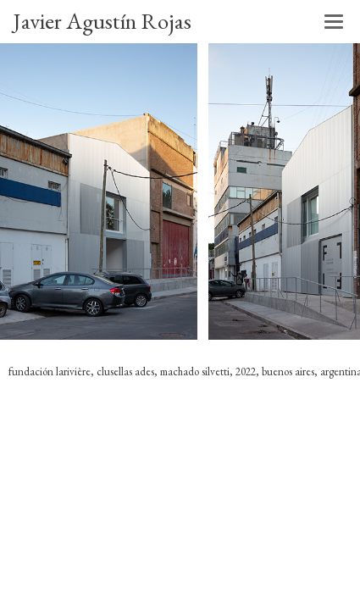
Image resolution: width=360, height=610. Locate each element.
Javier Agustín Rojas (102, 21)
